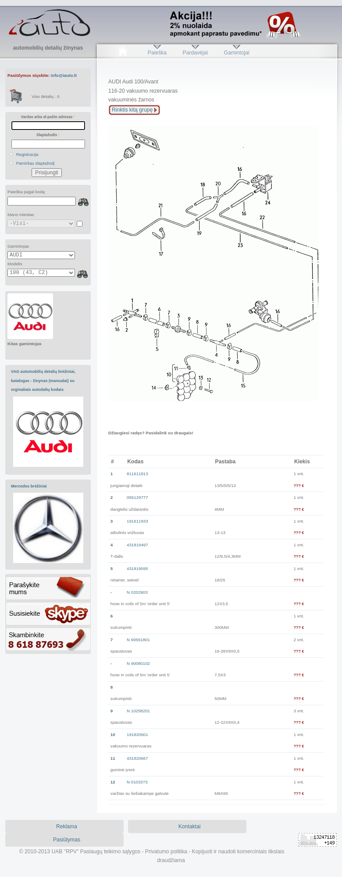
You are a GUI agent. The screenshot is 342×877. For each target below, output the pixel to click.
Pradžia (123, 53)
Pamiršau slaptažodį (35, 163)
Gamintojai (236, 53)
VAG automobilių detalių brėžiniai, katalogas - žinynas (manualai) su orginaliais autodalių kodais (43, 380)
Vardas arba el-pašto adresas (48, 117)
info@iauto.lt (64, 75)
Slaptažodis (48, 135)
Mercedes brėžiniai (29, 486)
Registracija (27, 154)
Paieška (157, 53)
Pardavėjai (195, 53)
